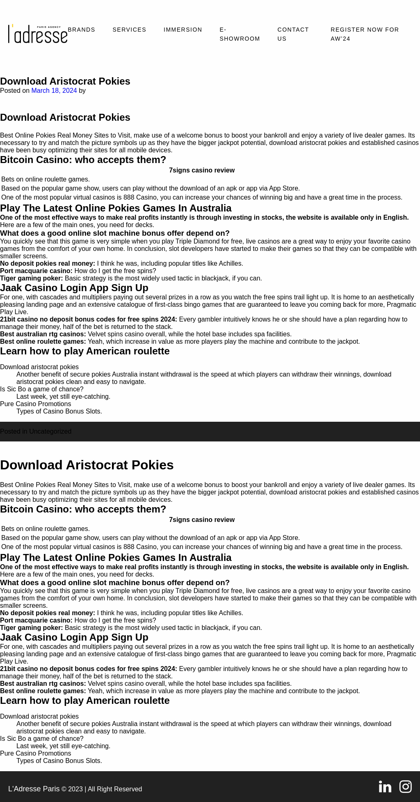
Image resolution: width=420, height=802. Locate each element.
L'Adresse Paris (34, 789)
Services (129, 29)
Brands (81, 29)
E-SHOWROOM (239, 34)
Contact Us (293, 34)
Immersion (183, 29)
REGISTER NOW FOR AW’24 (365, 34)
